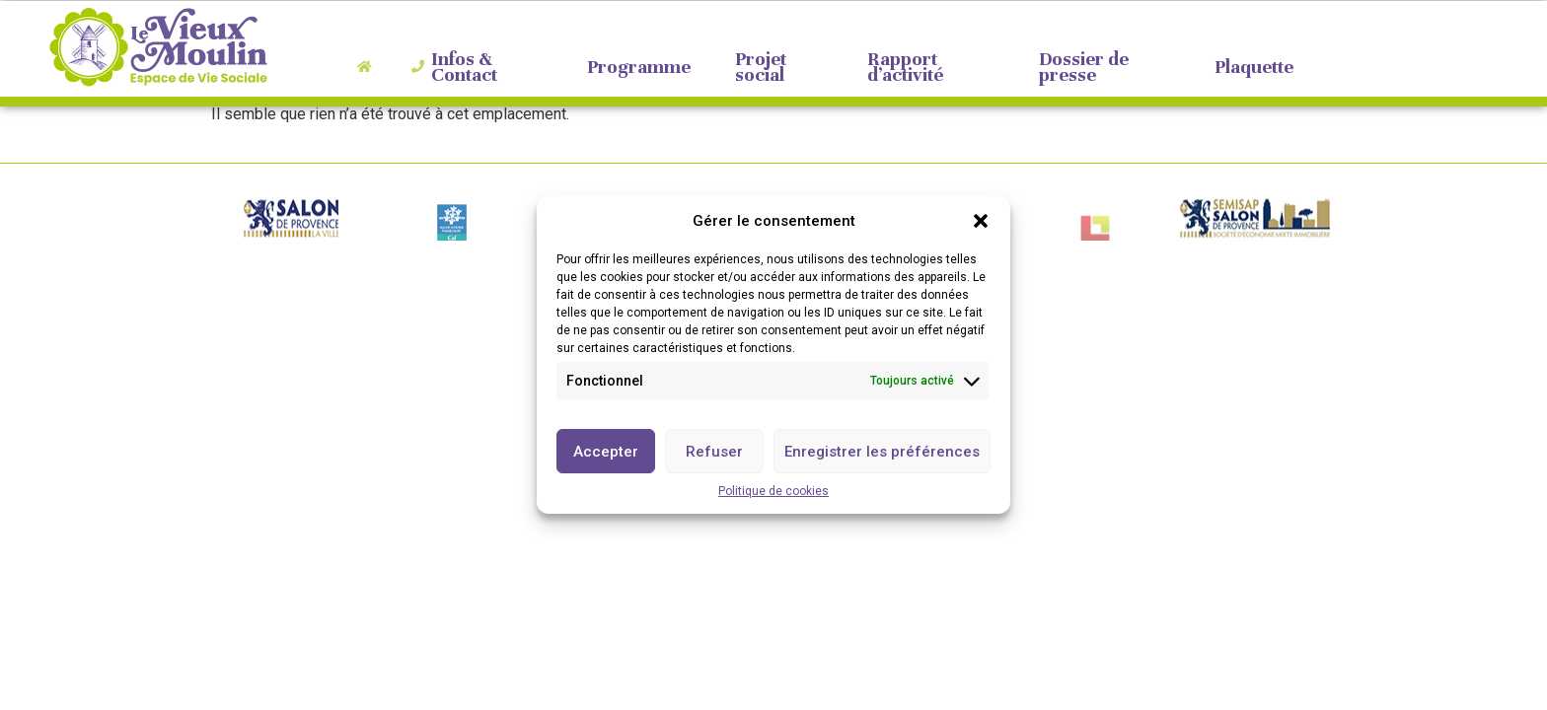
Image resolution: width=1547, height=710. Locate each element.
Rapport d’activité (896, 67)
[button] (981, 223)
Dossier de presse (1075, 67)
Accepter (605, 453)
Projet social (751, 67)
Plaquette (1244, 67)
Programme (629, 67)
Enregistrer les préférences (882, 453)
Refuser (714, 453)
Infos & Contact (454, 67)
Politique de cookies (773, 493)
